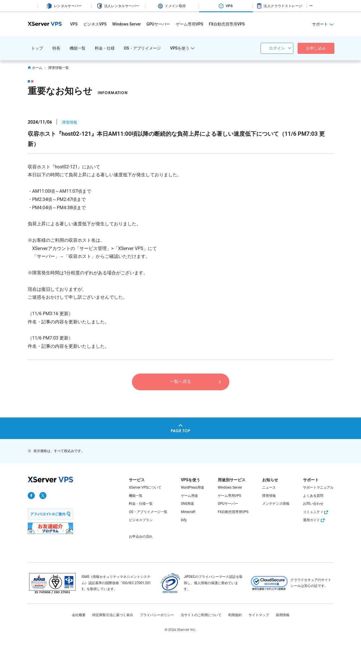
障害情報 (69, 122)
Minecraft (188, 512)
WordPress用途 (192, 487)
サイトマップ (259, 615)
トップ (37, 48)
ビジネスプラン (141, 520)
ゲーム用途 (189, 496)
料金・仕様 (105, 48)
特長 (56, 48)
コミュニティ (316, 512)
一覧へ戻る (180, 381)
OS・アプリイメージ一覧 (148, 512)
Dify (184, 520)
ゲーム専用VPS (189, 24)
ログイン (277, 48)
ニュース (269, 487)
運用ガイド (314, 520)
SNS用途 (187, 504)
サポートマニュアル (318, 487)
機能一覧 (78, 48)
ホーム (35, 68)
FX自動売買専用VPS (227, 24)
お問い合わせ (313, 504)
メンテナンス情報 (275, 504)
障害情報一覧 (58, 68)
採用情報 (282, 615)
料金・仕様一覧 (141, 504)
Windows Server (126, 24)
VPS (74, 24)
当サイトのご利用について (201, 615)
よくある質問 (313, 496)
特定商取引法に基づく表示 (112, 615)
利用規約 (235, 615)
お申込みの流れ (141, 536)
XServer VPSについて (145, 487)
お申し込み (316, 48)
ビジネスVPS (94, 24)
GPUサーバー (158, 24)
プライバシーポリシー (157, 615)
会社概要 (79, 615)
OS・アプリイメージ (142, 48)
